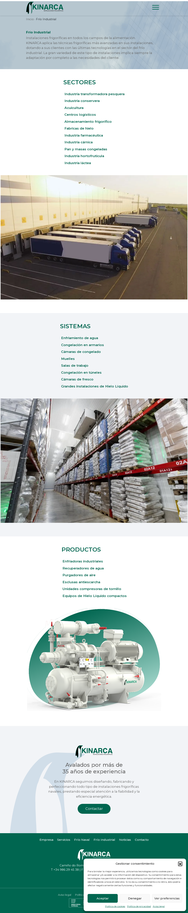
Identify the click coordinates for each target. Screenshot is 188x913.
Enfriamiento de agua (79, 338)
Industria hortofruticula (84, 156)
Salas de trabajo (74, 365)
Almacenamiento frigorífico (88, 122)
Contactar (94, 809)
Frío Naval (82, 840)
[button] (180, 864)
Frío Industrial (104, 840)
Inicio (30, 19)
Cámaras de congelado (81, 352)
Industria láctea (77, 163)
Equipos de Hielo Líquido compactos (94, 596)
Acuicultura (73, 108)
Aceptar (103, 898)
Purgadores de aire (79, 575)
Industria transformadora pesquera (94, 94)
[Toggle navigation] (155, 8)
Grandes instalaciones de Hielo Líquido (94, 386)
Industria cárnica (78, 142)
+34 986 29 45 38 (66, 869)
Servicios (63, 840)
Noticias (125, 840)
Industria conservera (82, 101)
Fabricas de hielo (79, 128)
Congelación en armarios (82, 345)
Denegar (135, 898)
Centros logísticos (80, 115)
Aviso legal (159, 906)
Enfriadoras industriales (82, 561)
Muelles (68, 359)
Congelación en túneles (81, 372)
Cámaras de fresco (77, 379)
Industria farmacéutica (83, 135)
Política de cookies (115, 906)
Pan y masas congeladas (85, 149)
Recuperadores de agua (83, 568)
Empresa (46, 840)
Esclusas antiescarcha (81, 582)
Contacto (142, 840)
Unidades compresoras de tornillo (91, 589)
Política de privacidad (139, 906)
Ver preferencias (167, 898)
